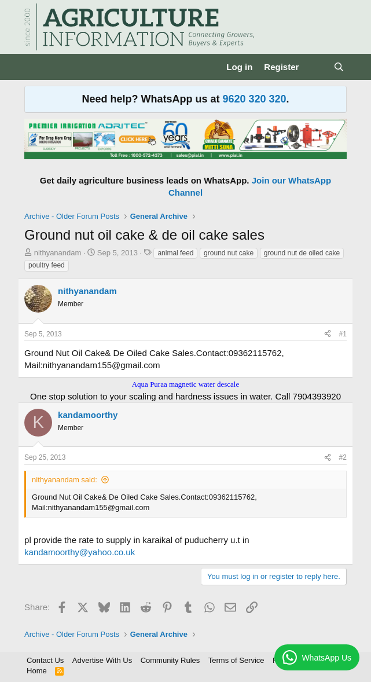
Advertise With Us (102, 660)
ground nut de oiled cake (302, 253)
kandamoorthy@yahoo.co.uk (79, 552)
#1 (343, 334)
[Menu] (34, 67)
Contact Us (45, 660)
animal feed (175, 253)
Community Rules (170, 660)
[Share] (327, 334)
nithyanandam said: (64, 479)
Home (37, 670)
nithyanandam (58, 252)
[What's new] (315, 67)
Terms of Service (236, 660)
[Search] (339, 67)
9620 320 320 (254, 99)
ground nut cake (229, 253)
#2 (343, 457)
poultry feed (46, 265)
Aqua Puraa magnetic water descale (186, 384)
